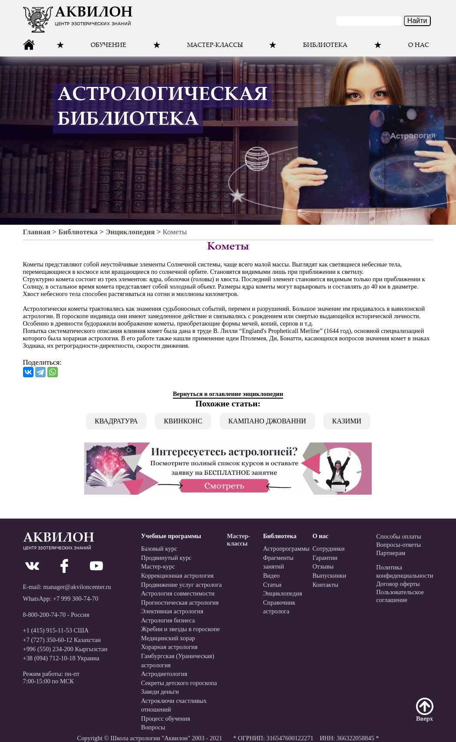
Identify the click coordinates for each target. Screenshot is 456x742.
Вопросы (153, 727)
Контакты (325, 584)
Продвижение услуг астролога (181, 584)
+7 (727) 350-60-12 (48, 639)
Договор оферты (398, 583)
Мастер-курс (158, 566)
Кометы (175, 232)
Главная (37, 232)
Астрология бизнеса (168, 620)
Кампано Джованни (267, 421)
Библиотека (78, 232)
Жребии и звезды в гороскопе (180, 629)
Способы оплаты (398, 536)
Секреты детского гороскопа (179, 682)
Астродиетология (164, 673)
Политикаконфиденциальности (404, 571)
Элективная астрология (172, 611)
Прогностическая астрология (180, 602)
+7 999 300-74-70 (75, 598)
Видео (271, 575)
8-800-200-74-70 (44, 614)
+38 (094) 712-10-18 (49, 658)
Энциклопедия (130, 232)
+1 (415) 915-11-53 (47, 630)
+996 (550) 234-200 (48, 649)
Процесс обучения (165, 718)
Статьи (272, 584)
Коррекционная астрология (177, 575)
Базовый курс (159, 548)
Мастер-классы (215, 46)
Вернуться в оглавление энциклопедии (228, 393)
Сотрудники (328, 548)
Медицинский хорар (168, 638)
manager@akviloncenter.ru (77, 586)
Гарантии (324, 557)
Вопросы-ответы (398, 544)
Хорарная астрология (169, 646)
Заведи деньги (160, 691)
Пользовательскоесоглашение (400, 596)
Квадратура (116, 421)
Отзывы (323, 566)
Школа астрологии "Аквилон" (150, 738)
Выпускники (329, 575)
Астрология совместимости (178, 593)
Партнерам (390, 552)
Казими (346, 421)
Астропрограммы (286, 548)
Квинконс (183, 421)
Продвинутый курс (166, 557)
